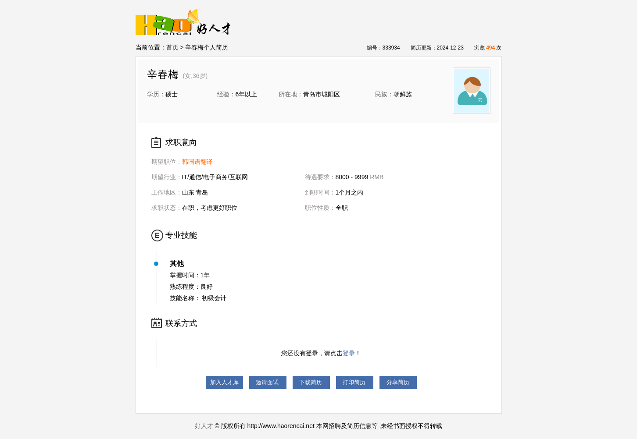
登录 (349, 353)
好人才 (204, 425)
